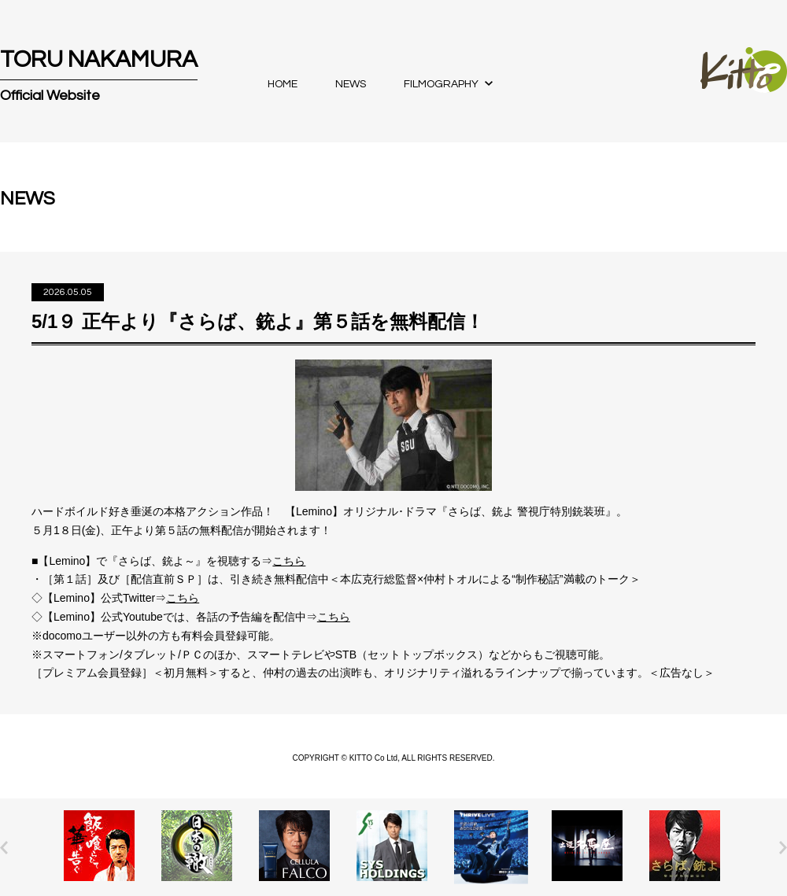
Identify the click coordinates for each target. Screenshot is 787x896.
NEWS (350, 84)
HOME (282, 84)
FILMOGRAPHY (441, 84)
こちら (288, 561)
